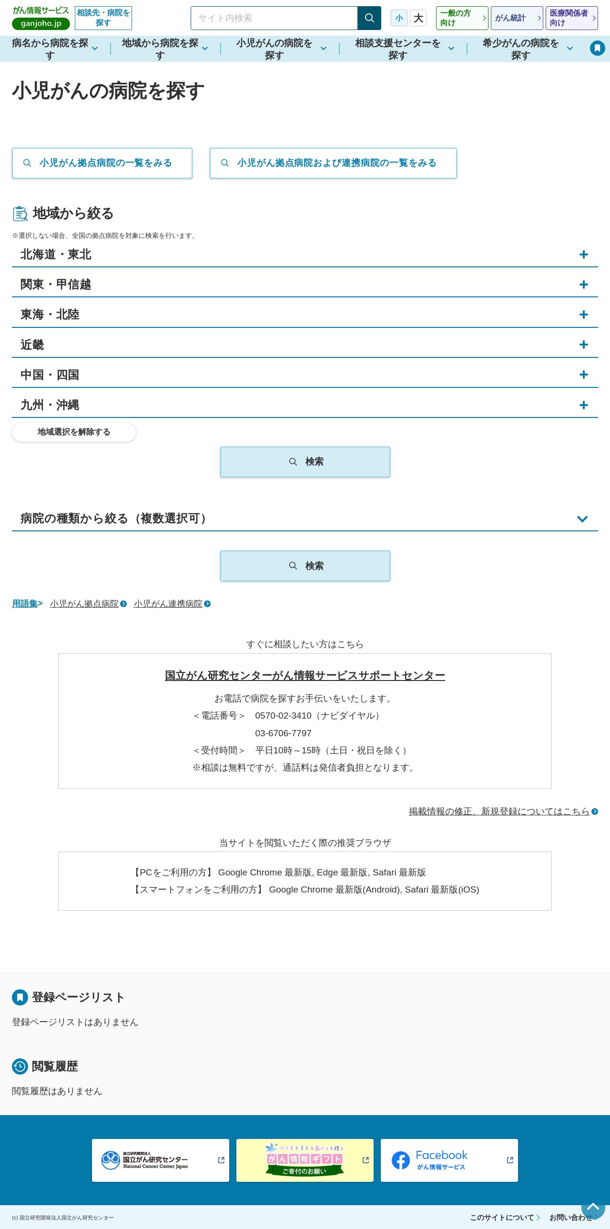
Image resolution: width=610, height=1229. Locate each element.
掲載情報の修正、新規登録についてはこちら (499, 811)
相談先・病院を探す (103, 18)
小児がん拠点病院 (84, 604)
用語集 (25, 604)
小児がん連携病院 (168, 604)
